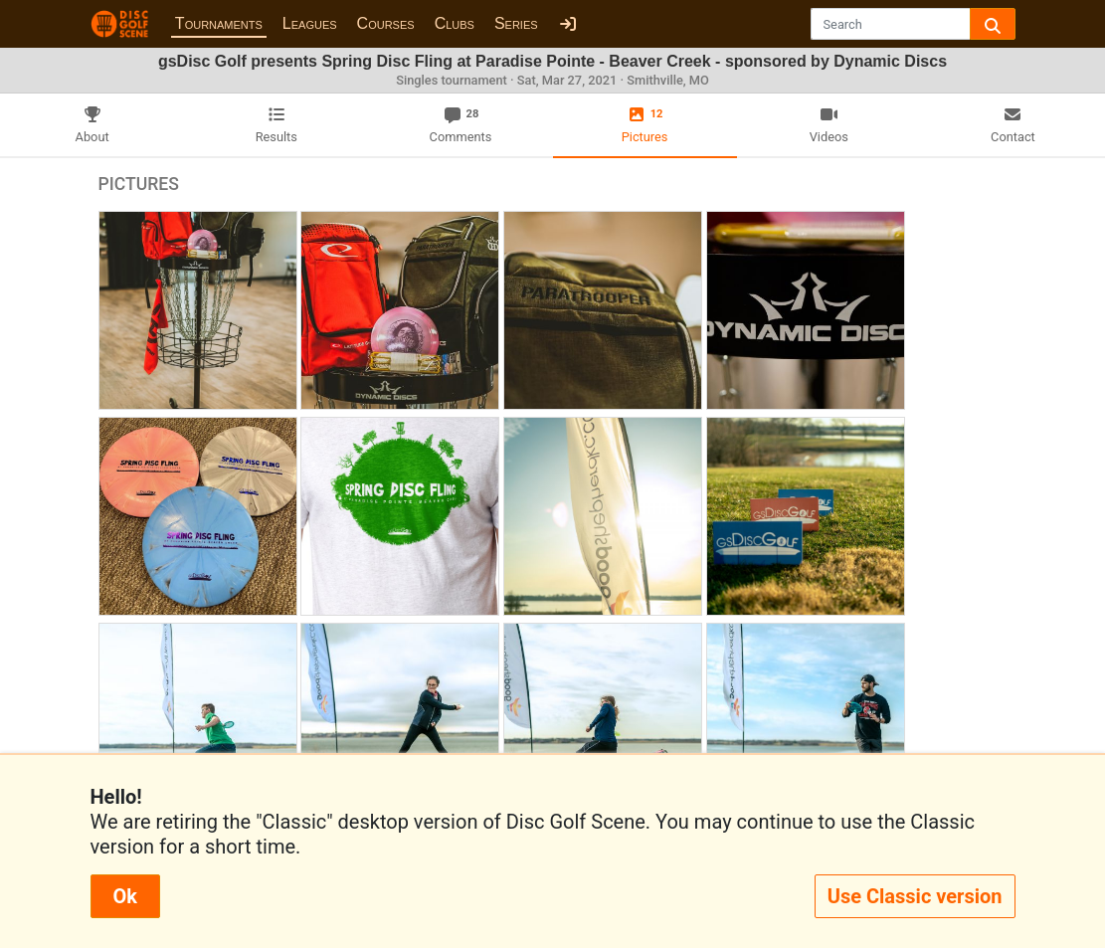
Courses (386, 23)
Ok (125, 896)
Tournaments (219, 23)
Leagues (309, 23)
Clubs (454, 23)
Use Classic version (915, 896)
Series (516, 23)
